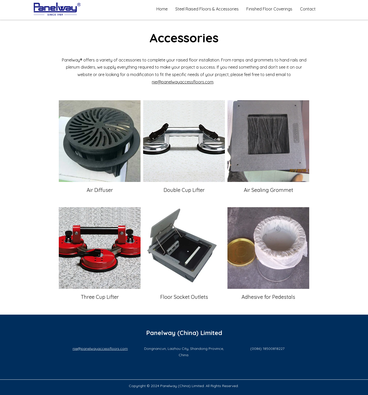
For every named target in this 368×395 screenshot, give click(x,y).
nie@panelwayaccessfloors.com (182, 81)
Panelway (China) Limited (184, 333)
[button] (207, 9)
